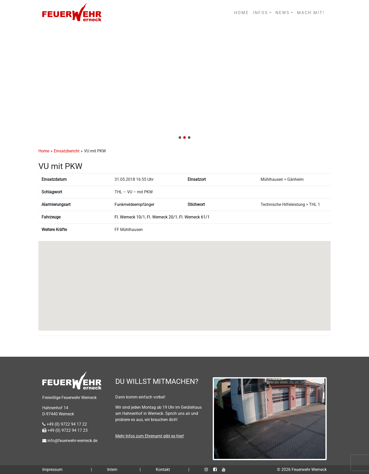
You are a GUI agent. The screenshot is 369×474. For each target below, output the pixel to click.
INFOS (260, 12)
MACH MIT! (311, 12)
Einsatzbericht (66, 151)
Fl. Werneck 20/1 (162, 217)
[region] (184, 84)
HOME (241, 12)
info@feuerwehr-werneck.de (69, 440)
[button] (184, 84)
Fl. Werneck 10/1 (130, 217)
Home (43, 151)
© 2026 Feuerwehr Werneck (302, 469)
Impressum (52, 469)
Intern (112, 469)
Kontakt (163, 469)
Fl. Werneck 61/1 (194, 217)
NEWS (282, 12)
